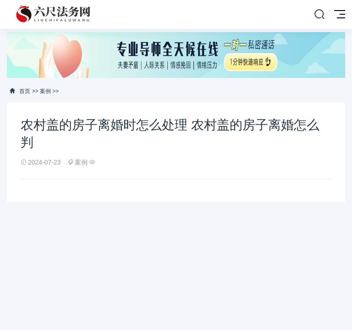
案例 (45, 91)
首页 (24, 91)
